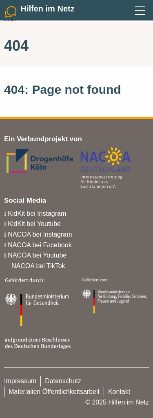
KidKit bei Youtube (34, 223)
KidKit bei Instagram (37, 213)
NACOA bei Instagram (40, 234)
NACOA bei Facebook (40, 245)
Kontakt (119, 391)
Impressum (20, 380)
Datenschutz (63, 380)
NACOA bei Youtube (37, 255)
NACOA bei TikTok (38, 265)
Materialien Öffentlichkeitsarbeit (54, 391)
